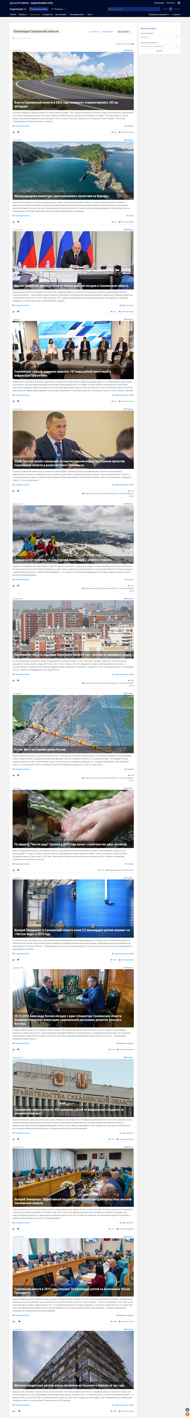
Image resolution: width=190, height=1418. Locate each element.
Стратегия (18, 9)
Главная (13, 14)
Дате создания (123, 32)
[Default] (74, 38)
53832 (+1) (177, 9)
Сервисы (22, 14)
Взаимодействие (76, 14)
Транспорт (130, 126)
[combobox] (159, 37)
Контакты (171, 3)
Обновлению (107, 32)
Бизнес (131, 216)
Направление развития (148, 43)
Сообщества (48, 14)
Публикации (35, 14)
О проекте (176, 14)
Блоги (90, 14)
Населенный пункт (147, 33)
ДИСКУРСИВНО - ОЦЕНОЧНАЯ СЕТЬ (31, 3)
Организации (60, 14)
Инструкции (159, 3)
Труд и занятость (128, 305)
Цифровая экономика (126, 1043)
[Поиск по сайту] (136, 9)
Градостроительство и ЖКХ (124, 395)
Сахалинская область (40, 9)
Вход (165, 9)
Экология (130, 864)
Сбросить (159, 51)
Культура (130, 580)
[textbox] (160, 37)
